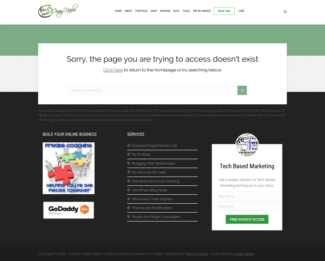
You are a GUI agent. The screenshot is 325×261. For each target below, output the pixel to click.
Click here (113, 69)
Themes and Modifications (152, 208)
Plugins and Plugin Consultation (156, 217)
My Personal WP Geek (149, 172)
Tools (186, 10)
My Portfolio (141, 154)
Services (165, 10)
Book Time (224, 11)
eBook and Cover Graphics (152, 199)
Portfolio (141, 10)
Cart (241, 10)
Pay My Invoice (202, 10)
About (128, 10)
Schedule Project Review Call (154, 146)
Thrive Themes (196, 254)
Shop (154, 10)
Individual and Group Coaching (155, 181)
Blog (176, 10)
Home (118, 10)
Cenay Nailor (244, 254)
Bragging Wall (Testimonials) (153, 163)
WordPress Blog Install (149, 190)
